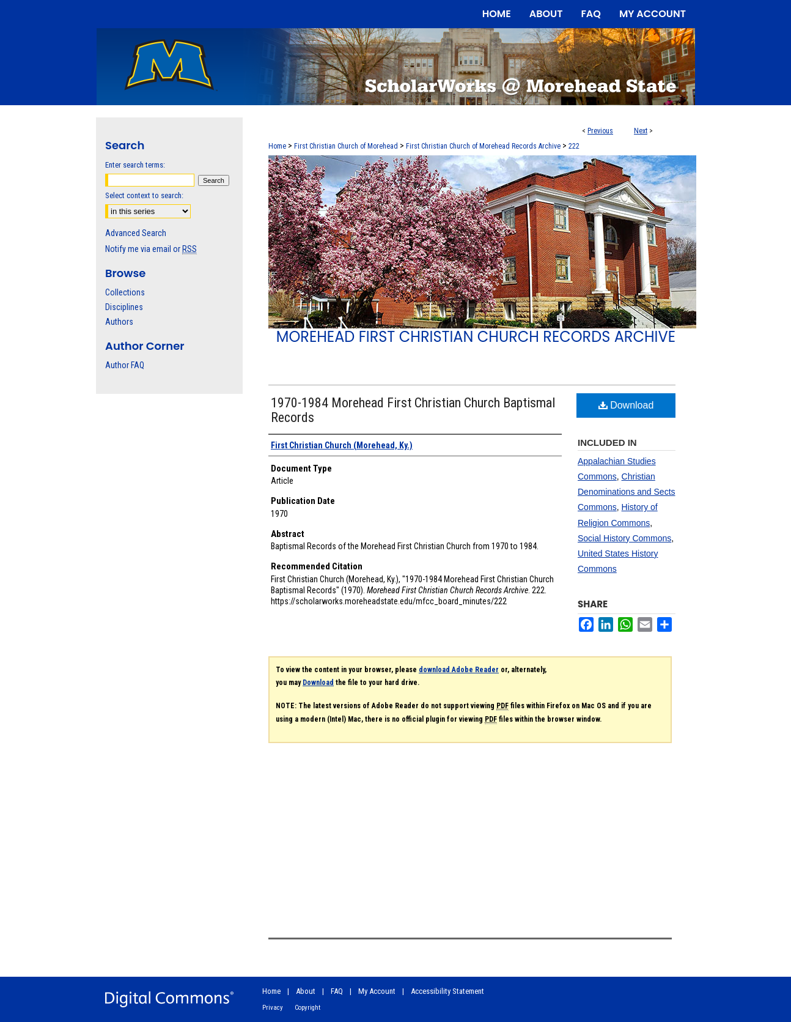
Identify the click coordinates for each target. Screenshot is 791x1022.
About (305, 991)
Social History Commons (624, 538)
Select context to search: (144, 195)
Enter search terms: (135, 164)
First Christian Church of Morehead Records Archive (483, 146)
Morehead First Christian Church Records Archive (475, 337)
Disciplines (124, 307)
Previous (600, 131)
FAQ (337, 991)
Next (640, 131)
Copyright (307, 1008)
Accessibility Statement (447, 991)
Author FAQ (124, 365)
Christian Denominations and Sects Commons (626, 492)
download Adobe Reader (459, 669)
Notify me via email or (151, 249)
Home (277, 146)
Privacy (272, 1008)
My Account (377, 991)
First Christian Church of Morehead (346, 146)
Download (626, 405)
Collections (125, 292)
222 (573, 146)
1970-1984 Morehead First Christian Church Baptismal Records (413, 410)
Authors (119, 322)
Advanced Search (135, 233)
